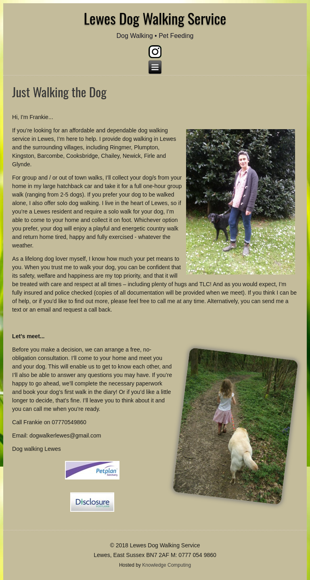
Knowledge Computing (166, 565)
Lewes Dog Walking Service (155, 18)
